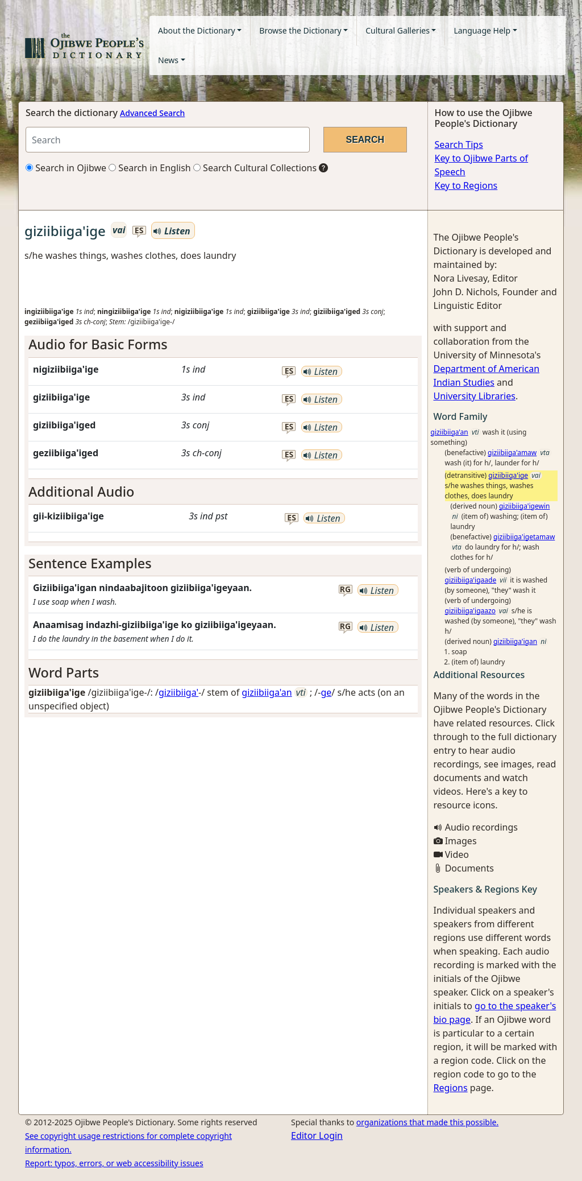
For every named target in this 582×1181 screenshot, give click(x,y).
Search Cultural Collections (255, 168)
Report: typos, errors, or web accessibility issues (114, 1163)
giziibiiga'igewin (524, 506)
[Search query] (168, 139)
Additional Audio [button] (81, 491)
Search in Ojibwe (66, 168)
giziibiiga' (178, 692)
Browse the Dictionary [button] (300, 30)
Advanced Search (152, 113)
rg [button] (345, 589)
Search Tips (459, 144)
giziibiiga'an (267, 692)
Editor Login (317, 1135)
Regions (451, 1087)
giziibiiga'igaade (471, 580)
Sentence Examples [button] (90, 563)
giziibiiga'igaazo (470, 611)
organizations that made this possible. (427, 1122)
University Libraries (475, 396)
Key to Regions (466, 185)
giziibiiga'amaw (512, 452)
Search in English (150, 168)
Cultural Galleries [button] (397, 30)
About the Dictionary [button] (196, 30)
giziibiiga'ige (508, 475)
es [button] (139, 231)
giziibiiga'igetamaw (524, 537)
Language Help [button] (482, 30)
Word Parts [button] (63, 672)
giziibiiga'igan (515, 641)
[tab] (223, 344)
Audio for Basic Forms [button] (98, 344)
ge (326, 692)
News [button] (168, 60)
